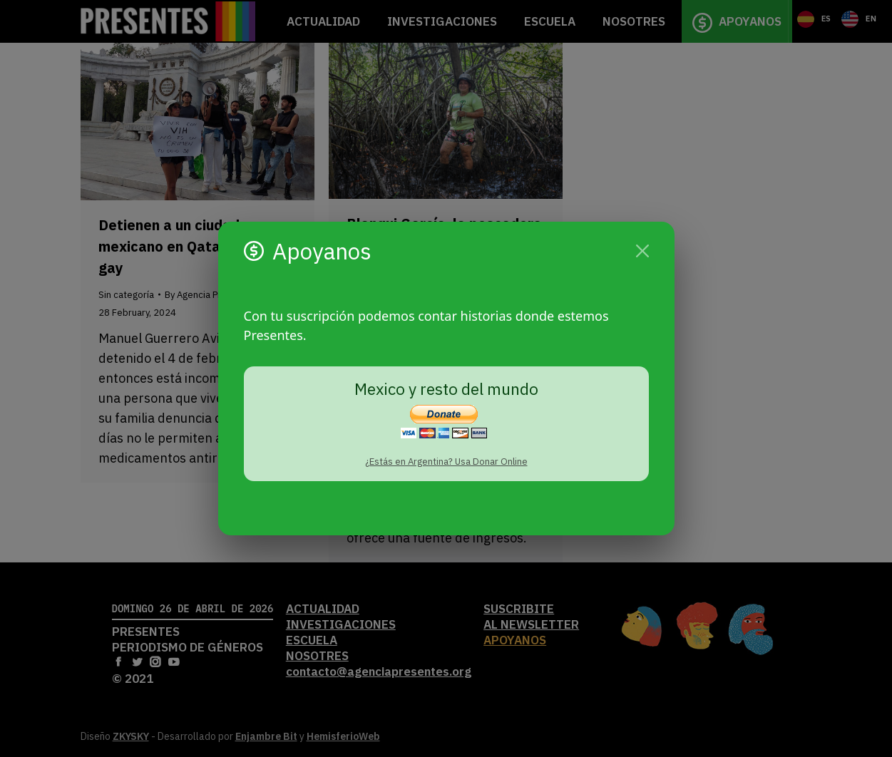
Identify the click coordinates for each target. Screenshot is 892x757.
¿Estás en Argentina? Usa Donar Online (446, 461)
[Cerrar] (642, 251)
